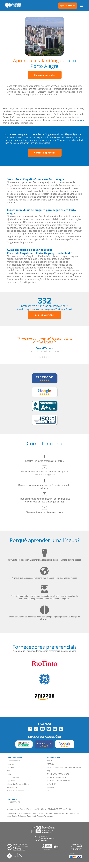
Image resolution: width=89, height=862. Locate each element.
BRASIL (49, 761)
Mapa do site (12, 787)
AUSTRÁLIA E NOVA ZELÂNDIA (58, 781)
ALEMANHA (51, 784)
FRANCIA (50, 791)
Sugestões (11, 781)
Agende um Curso (67, 5)
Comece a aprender (44, 75)
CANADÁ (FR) (64, 774)
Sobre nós (10, 764)
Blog (8, 771)
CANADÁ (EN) (52, 774)
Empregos (11, 767)
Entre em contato (13, 761)
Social (9, 774)
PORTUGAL (51, 764)
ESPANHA (50, 787)
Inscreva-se (10, 134)
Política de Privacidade (15, 791)
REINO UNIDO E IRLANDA (56, 777)
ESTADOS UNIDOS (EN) (56, 767)
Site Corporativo (13, 777)
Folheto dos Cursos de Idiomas (18, 784)
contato (80, 120)
